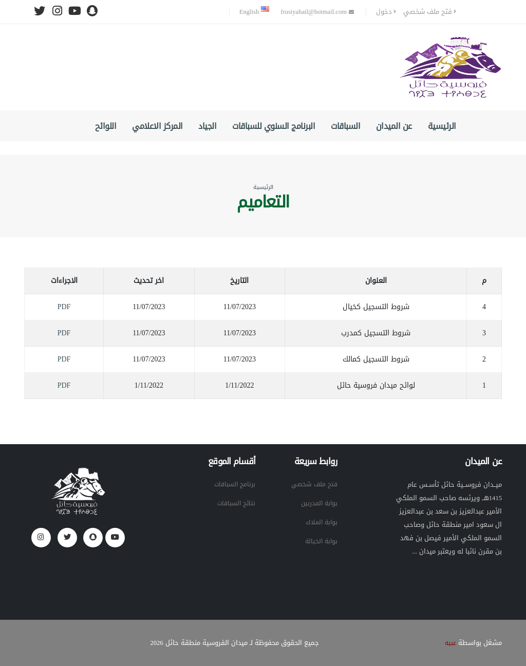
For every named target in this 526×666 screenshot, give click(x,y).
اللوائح (106, 126)
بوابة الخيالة (320, 541)
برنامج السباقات (233, 484)
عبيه (450, 643)
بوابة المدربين (317, 503)
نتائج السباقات (234, 503)
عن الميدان (394, 126)
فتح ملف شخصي (429, 12)
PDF (64, 307)
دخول (386, 12)
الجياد (207, 126)
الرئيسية (442, 126)
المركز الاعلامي (157, 126)
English (254, 12)
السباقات (345, 126)
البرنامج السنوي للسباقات (273, 126)
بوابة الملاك (320, 522)
